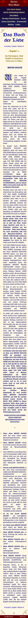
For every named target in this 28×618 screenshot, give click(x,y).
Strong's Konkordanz (10, 18)
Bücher (11, 24)
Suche (23, 18)
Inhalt (14, 46)
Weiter (21, 46)
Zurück (7, 46)
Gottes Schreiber (8, 21)
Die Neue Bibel (14, 9)
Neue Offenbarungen (14, 12)
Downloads (21, 21)
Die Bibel (14, 15)
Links (17, 24)
